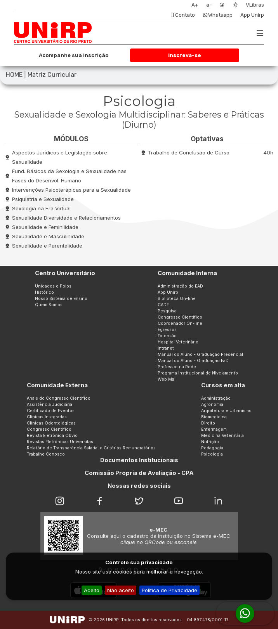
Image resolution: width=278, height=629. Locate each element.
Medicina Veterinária (222, 435)
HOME (14, 74)
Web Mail (167, 379)
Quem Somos (49, 304)
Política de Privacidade (169, 590)
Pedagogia (212, 448)
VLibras (255, 5)
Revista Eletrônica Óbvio (52, 435)
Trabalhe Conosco (46, 454)
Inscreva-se (184, 55)
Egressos (167, 329)
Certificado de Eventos (51, 410)
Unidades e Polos (53, 286)
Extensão (167, 335)
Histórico (44, 292)
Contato (182, 15)
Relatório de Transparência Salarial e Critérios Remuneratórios (91, 448)
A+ (194, 5)
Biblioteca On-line (177, 298)
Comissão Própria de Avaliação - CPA (139, 473)
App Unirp (252, 15)
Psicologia (212, 454)
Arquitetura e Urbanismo (226, 410)
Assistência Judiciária (49, 404)
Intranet (166, 348)
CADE (163, 304)
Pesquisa (167, 311)
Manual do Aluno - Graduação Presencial (200, 354)
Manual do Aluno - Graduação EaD (193, 360)
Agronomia (212, 404)
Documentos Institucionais (139, 460)
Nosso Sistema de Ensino (61, 298)
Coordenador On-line (180, 323)
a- (209, 5)
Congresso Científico (180, 317)
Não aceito (120, 590)
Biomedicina (214, 416)
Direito (208, 423)
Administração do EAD (180, 286)
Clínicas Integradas (47, 416)
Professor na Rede (177, 366)
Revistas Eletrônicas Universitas (60, 441)
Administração (216, 398)
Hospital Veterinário (178, 342)
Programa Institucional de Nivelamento (198, 373)
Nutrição (210, 441)
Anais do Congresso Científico (58, 398)
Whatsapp (218, 15)
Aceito (91, 590)
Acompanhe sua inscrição (74, 55)
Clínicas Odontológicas (51, 423)
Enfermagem (214, 429)
